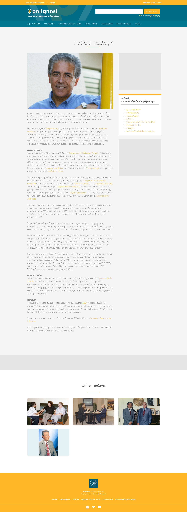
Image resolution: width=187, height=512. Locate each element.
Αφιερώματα (107, 23)
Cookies (54, 499)
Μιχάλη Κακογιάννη (78, 192)
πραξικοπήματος (81, 183)
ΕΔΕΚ (84, 302)
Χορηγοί (53, 2)
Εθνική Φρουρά (93, 168)
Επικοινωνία (108, 499)
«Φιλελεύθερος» (132, 116)
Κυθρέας (52, 171)
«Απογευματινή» (133, 112)
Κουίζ (137, 23)
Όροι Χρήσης (65, 499)
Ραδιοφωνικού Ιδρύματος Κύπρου (83, 153)
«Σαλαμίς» (130, 128)
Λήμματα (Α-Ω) (33, 23)
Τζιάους (60, 171)
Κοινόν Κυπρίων (123, 23)
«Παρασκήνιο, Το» (133, 125)
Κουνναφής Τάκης (133, 109)
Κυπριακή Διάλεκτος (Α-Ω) (69, 23)
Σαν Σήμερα (49, 23)
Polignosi (86, 491)
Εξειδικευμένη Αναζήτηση (149, 16)
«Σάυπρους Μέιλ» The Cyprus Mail (140, 122)
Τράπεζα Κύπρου (99, 494)
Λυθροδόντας (52, 128)
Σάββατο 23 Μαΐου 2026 (152, 2)
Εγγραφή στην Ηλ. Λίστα (90, 499)
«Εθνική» (129, 119)
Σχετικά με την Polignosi (35, 2)
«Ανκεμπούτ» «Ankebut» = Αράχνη (140, 131)
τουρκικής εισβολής (54, 168)
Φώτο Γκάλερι (91, 23)
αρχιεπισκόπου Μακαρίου (69, 186)
